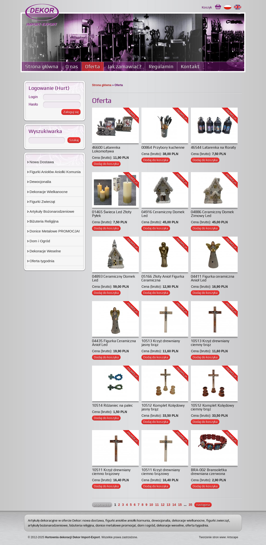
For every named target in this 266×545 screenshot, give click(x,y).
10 (151, 505)
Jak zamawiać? (124, 66)
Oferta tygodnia (42, 261)
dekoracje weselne (170, 525)
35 (190, 505)
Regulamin (161, 66)
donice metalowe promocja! (116, 525)
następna (203, 505)
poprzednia (102, 505)
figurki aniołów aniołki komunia (127, 520)
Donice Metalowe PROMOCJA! (55, 231)
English (238, 7)
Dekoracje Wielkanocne (49, 192)
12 (163, 505)
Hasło (33, 104)
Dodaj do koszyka (106, 164)
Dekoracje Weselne (45, 251)
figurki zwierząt (217, 520)
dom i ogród (146, 525)
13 (168, 505)
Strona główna (41, 66)
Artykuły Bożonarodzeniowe (52, 211)
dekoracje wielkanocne (188, 520)
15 (180, 505)
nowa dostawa (93, 520)
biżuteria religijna (81, 525)
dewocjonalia (160, 520)
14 (174, 505)
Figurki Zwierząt (42, 202)
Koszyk (207, 7)
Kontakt (190, 66)
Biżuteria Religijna (44, 221)
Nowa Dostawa (42, 162)
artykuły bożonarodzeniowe (48, 525)
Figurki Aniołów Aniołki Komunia (55, 172)
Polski (228, 7)
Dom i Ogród (40, 241)
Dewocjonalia (40, 182)
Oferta (92, 66)
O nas (72, 66)
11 (157, 505)
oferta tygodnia (196, 525)
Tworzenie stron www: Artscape (218, 537)
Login (33, 97)
